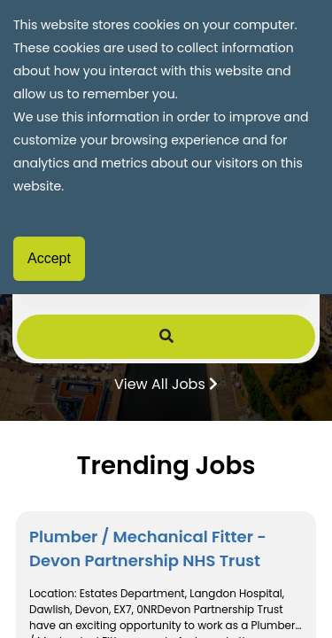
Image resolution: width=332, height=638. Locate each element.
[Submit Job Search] (166, 337)
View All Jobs (166, 383)
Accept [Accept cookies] (49, 258)
